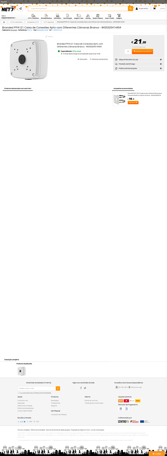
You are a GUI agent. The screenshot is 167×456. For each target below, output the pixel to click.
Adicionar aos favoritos (100, 59)
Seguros (54, 406)
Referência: (22, 30)
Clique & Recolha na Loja (126, 60)
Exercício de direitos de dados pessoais (58, 430)
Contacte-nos (23, 400)
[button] (9, 16)
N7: (50, 30)
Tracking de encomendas (94, 403)
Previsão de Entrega (124, 64)
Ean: (35, 30)
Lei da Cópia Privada (25, 411)
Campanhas (55, 403)
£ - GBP (29, 421)
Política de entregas (25, 406)
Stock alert (83, 59)
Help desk (21, 403)
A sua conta (143, 8)
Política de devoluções (26, 408)
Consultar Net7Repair (59, 414)
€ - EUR (21, 422)
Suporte (4, 2)
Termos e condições (24, 430)
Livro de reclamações (97, 430)
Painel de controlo (91, 400)
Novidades (55, 400)
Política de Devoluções (125, 68)
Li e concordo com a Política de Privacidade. (35, 393)
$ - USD (36, 421)
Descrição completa (11, 359)
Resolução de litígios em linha (80, 430)
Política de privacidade (38, 430)
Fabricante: (6, 30)
